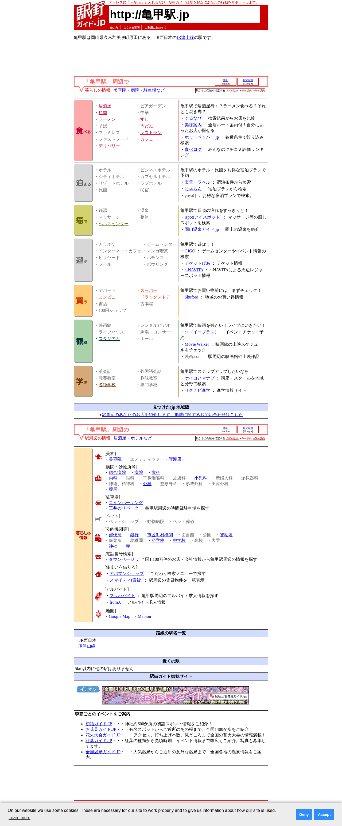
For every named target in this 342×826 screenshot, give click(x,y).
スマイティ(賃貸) (126, 580)
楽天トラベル (197, 182)
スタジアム (109, 338)
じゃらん (193, 189)
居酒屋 (105, 106)
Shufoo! (192, 297)
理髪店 (175, 459)
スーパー (148, 290)
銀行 (134, 535)
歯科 (155, 472)
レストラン (151, 132)
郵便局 (115, 535)
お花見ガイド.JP (101, 729)
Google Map (119, 616)
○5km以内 (259, 90)
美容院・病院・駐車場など (139, 90)
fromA (115, 602)
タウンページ (121, 559)
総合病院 (117, 472)
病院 (138, 472)
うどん (146, 126)
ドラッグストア (155, 297)
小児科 (200, 478)
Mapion (144, 616)
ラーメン (107, 119)
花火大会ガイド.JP (103, 735)
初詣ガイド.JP (99, 724)
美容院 (115, 459)
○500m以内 (232, 90)
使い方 (114, 27)
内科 (113, 478)
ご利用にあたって (155, 27)
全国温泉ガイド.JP (103, 752)
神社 (113, 546)
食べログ (193, 149)
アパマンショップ (127, 573)
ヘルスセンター (114, 223)
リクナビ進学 (197, 390)
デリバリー (109, 146)
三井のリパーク (124, 508)
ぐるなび (193, 118)
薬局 (113, 489)
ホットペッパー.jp (202, 137)
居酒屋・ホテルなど (133, 438)
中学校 (179, 540)
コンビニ (107, 297)
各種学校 (107, 384)
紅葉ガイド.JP (99, 740)
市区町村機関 (160, 535)
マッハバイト (122, 595)
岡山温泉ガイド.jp (202, 229)
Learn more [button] (19, 817)
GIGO (190, 251)
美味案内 (193, 125)
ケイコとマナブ (200, 378)
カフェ (146, 139)
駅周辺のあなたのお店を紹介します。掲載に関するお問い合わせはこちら (172, 414)
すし (144, 119)
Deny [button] (304, 814)
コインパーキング (126, 502)
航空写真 (248, 80)
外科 (147, 483)
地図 (225, 80)
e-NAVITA (194, 270)
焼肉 (103, 112)
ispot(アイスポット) (203, 217)
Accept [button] (324, 814)
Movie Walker (197, 344)
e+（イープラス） (202, 332)
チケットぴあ (197, 263)
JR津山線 (185, 37)
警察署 (226, 535)
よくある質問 (131, 27)
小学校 (157, 540)
